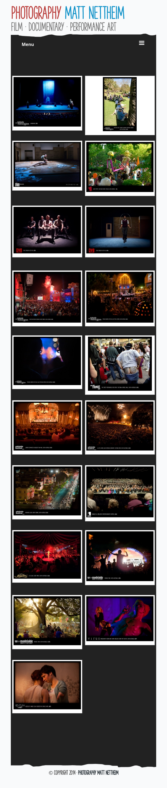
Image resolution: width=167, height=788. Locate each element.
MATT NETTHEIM (67, 12)
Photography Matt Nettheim (98, 772)
